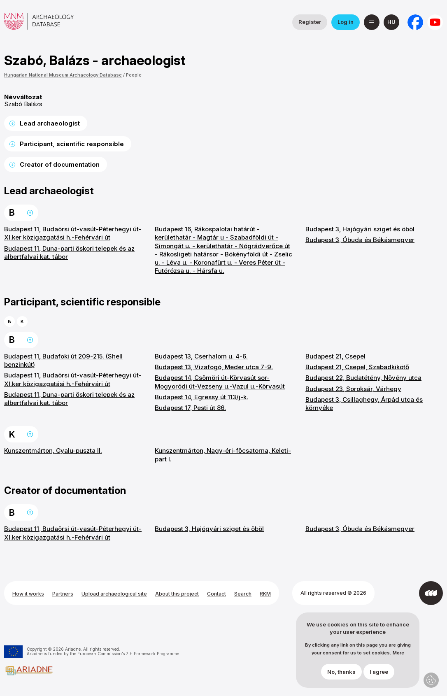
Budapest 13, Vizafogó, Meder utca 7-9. (214, 367)
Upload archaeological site (114, 594)
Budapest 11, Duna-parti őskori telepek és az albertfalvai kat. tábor (69, 252)
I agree (379, 671)
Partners (62, 594)
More (398, 653)
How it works (28, 594)
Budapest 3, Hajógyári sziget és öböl (359, 229)
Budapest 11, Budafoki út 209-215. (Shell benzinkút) (63, 360)
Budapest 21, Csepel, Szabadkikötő (357, 367)
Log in (346, 22)
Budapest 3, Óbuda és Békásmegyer (359, 240)
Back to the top (30, 213)
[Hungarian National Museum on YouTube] (435, 22)
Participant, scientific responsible (72, 144)
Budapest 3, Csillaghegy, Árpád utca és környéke (364, 404)
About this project (177, 594)
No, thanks (341, 671)
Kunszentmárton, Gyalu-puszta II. (53, 450)
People (134, 75)
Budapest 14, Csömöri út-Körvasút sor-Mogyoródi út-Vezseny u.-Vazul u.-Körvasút (220, 382)
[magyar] (391, 22)
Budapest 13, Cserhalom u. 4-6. (201, 356)
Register (309, 22)
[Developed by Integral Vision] (431, 593)
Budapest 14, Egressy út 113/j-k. (201, 397)
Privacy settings (431, 680)
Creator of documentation (60, 164)
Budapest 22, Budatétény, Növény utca (363, 378)
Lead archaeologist (50, 123)
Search (242, 594)
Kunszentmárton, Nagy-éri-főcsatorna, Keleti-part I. (223, 455)
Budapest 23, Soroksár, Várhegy (353, 389)
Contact (216, 594)
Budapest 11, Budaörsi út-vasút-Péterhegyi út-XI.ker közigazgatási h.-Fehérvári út (73, 233)
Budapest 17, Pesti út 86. (190, 408)
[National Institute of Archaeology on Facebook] (415, 22)
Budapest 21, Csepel (335, 356)
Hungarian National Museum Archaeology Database (63, 75)
